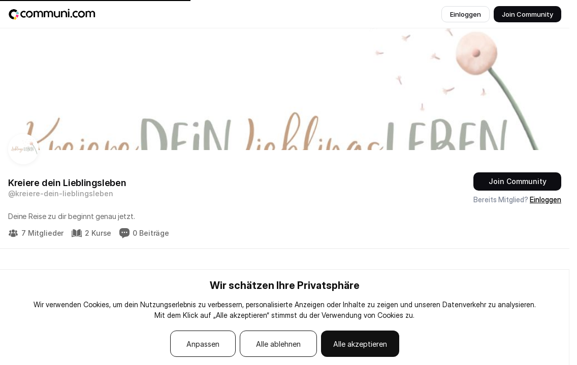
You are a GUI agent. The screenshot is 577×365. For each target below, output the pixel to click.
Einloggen (545, 199)
